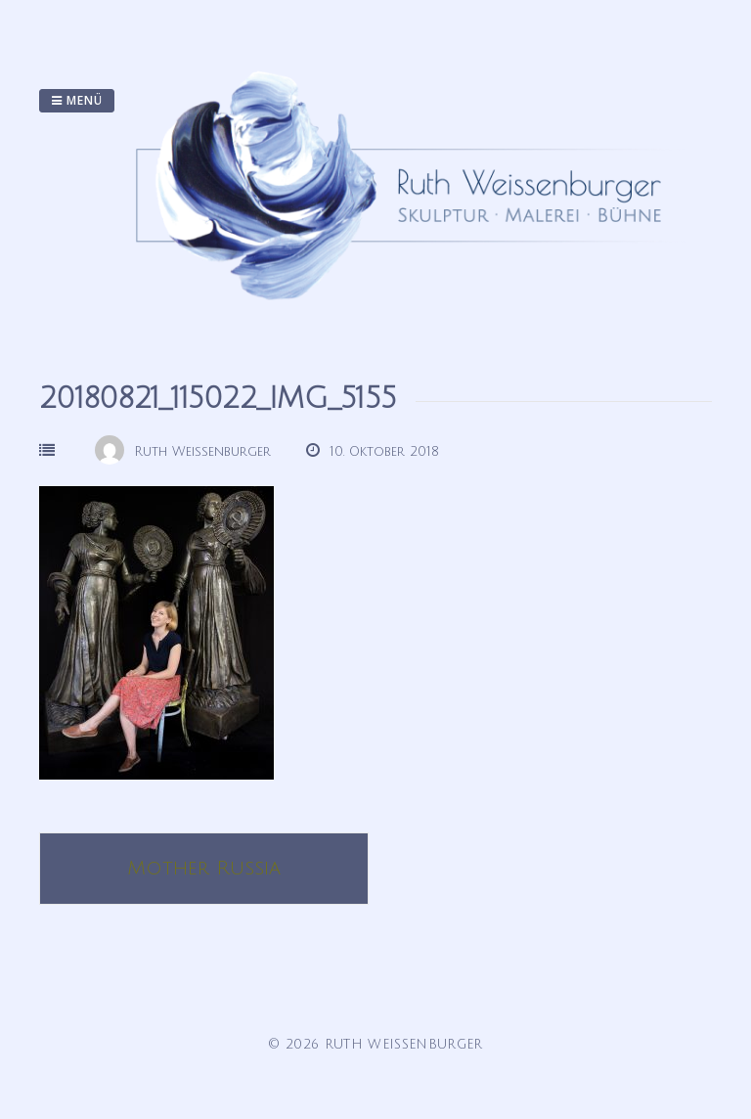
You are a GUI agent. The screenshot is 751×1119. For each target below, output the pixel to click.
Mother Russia (204, 868)
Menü (77, 100)
